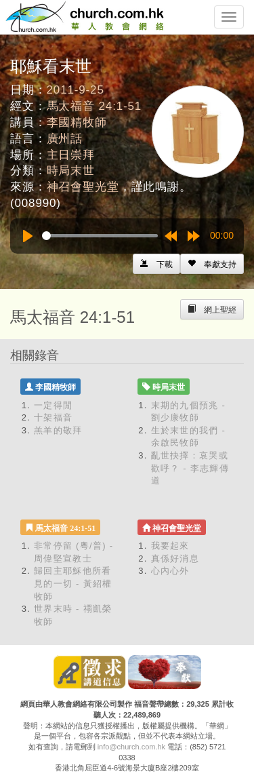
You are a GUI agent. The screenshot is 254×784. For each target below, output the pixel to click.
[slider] (100, 235)
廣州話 (65, 138)
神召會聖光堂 (83, 186)
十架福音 (53, 417)
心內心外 (170, 571)
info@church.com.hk (131, 747)
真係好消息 (175, 558)
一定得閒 (53, 405)
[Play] (28, 236)
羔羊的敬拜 (58, 430)
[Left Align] (212, 264)
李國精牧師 (77, 122)
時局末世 (71, 170)
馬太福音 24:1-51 (94, 106)
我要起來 (170, 546)
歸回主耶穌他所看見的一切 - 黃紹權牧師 (73, 583)
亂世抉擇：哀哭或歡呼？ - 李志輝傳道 (190, 468)
